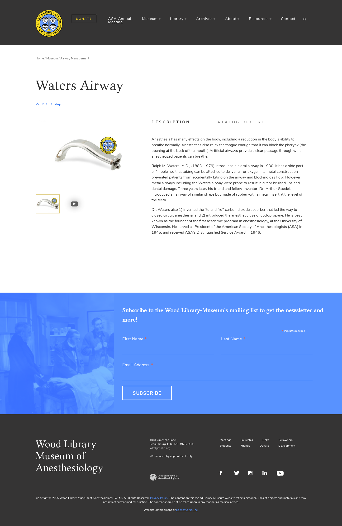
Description (171, 122)
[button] (304, 19)
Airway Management (74, 58)
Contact (288, 18)
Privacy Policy (159, 498)
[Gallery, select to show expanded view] (88, 155)
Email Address (137, 365)
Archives (204, 18)
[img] (48, 203)
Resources (259, 18)
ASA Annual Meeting (119, 20)
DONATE (84, 19)
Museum (150, 18)
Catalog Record (240, 122)
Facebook (224, 474)
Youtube (281, 474)
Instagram (252, 474)
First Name (134, 339)
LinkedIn (266, 474)
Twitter (238, 474)
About (230, 18)
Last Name (233, 339)
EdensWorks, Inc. (187, 510)
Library (176, 18)
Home (40, 58)
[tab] (177, 122)
